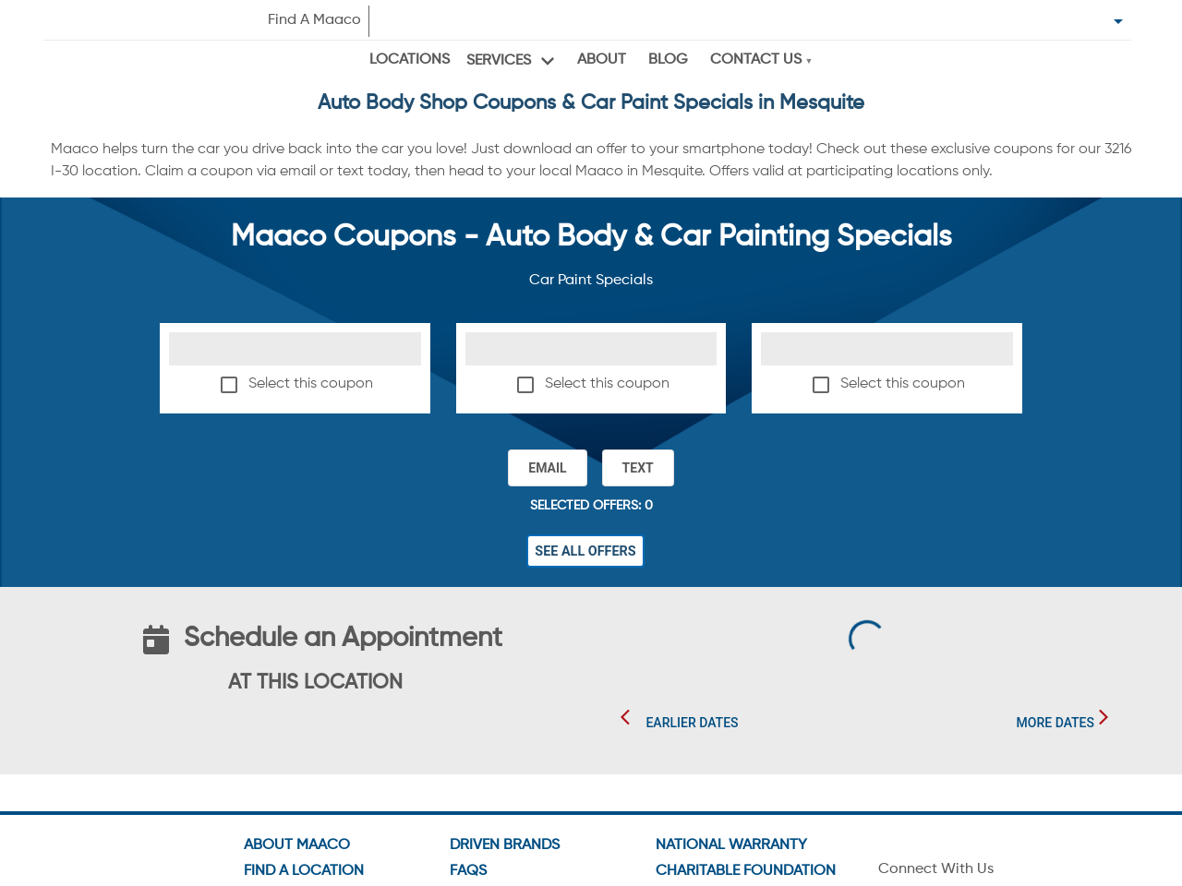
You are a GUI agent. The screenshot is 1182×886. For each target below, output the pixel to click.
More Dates (1055, 722)
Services (498, 61)
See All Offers (585, 551)
